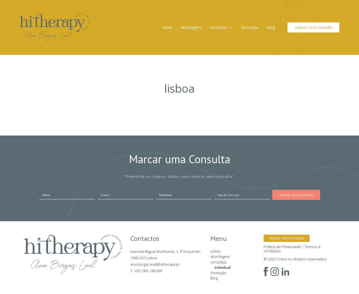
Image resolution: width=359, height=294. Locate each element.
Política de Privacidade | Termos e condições (292, 249)
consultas (218, 27)
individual (223, 267)
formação (250, 27)
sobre (167, 27)
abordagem (191, 27)
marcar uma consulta (313, 27)
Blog (271, 27)
